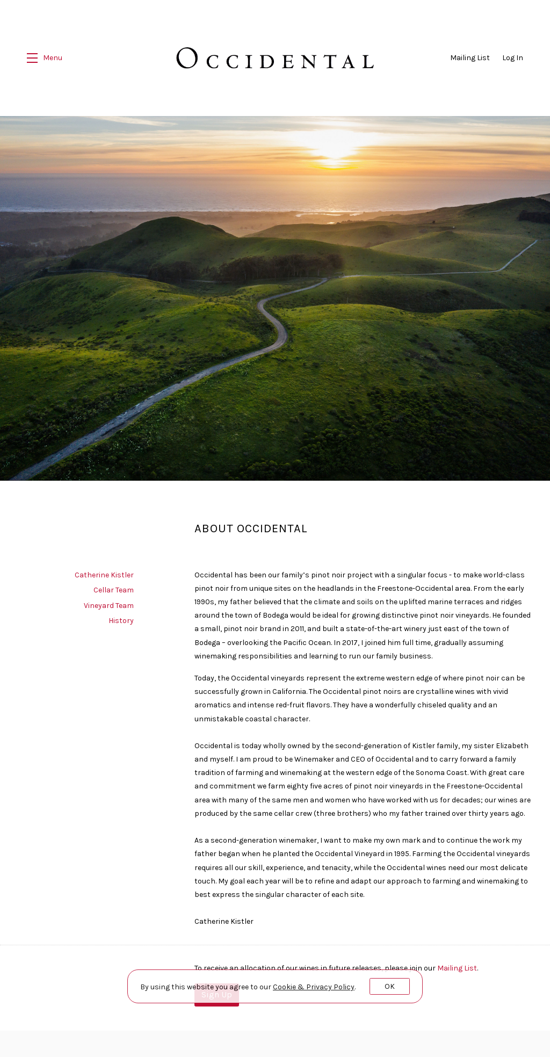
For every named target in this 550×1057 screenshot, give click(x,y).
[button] (44, 58)
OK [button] (390, 986)
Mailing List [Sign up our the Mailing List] (457, 963)
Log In (512, 57)
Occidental (275, 58)
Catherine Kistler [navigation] (104, 571)
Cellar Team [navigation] (113, 586)
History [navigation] (121, 616)
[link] (313, 986)
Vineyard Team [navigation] (109, 601)
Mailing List (470, 57)
